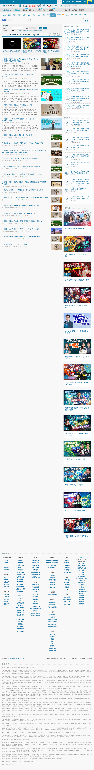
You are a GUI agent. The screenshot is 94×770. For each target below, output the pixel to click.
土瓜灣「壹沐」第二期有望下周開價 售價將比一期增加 (22, 221)
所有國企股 (20, 582)
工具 (67, 589)
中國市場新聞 (52, 567)
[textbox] (78, 5)
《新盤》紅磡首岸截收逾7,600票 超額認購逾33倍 (20, 205)
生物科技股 (20, 591)
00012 (67, 122)
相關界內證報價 (35, 577)
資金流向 (35, 599)
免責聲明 (6, 601)
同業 (35, 601)
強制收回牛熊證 (52, 626)
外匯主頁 (67, 560)
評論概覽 (52, 575)
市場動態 (52, 639)
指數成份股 (20, 579)
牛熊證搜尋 (52, 614)
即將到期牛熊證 (52, 624)
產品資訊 (6, 567)
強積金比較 (67, 602)
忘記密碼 (6, 582)
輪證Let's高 (81, 589)
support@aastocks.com (16, 658)
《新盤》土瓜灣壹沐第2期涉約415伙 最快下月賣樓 (21, 229)
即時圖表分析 (35, 565)
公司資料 (35, 611)
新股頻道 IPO (20, 612)
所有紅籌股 (20, 584)
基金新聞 (67, 584)
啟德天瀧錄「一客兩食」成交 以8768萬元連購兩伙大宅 (22, 143)
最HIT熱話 (71, 26)
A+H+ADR (20, 621)
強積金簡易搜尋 (67, 599)
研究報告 (52, 587)
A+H (20, 617)
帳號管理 (6, 579)
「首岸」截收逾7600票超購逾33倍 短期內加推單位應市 (22, 190)
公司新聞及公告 (35, 606)
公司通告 (20, 596)
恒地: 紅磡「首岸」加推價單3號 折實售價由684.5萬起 (22, 174)
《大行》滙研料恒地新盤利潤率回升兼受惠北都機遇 (21, 236)
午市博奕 (81, 572)
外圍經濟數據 (52, 650)
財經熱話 (81, 585)
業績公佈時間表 (20, 608)
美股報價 (52, 636)
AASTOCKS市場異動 (35, 608)
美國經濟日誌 (52, 648)
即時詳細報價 (35, 562)
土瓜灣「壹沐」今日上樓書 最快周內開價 (17, 135)
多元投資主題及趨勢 (81, 578)
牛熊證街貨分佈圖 (52, 619)
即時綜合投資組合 (35, 615)
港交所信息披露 (52, 565)
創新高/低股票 (20, 572)
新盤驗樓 (81, 599)
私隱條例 (6, 604)
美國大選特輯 (81, 582)
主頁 (6, 560)
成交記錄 (35, 594)
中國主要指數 (20, 565)
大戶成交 (35, 596)
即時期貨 (20, 567)
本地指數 (20, 560)
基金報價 (67, 582)
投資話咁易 (82, 580)
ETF (20, 593)
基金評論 (52, 582)
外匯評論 (52, 584)
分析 (52, 641)
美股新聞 (52, 646)
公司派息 (20, 600)
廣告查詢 (6, 599)
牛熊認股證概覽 (52, 594)
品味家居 (81, 597)
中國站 (6, 562)
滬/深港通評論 (52, 580)
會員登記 (6, 577)
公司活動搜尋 (20, 610)
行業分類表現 (20, 577)
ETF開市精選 (81, 576)
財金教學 (6, 569)
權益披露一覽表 (20, 615)
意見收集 (6, 584)
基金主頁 (67, 580)
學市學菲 (81, 574)
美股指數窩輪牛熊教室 (82, 591)
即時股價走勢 (35, 589)
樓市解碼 (81, 604)
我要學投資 (82, 593)
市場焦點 (81, 587)
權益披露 (35, 603)
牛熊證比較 (52, 617)
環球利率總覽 (20, 631)
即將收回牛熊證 (52, 622)
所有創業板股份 (20, 586)
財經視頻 (67, 208)
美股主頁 (52, 634)
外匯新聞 (67, 565)
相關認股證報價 (35, 572)
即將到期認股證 (52, 607)
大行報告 (18, 30)
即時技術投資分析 (35, 613)
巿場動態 (67, 570)
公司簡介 (6, 594)
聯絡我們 (6, 587)
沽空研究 (20, 598)
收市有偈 (81, 570)
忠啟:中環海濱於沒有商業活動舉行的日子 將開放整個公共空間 (25, 197)
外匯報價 (67, 562)
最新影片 (81, 563)
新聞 (13, 30)
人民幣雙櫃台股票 (20, 574)
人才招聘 (6, 597)
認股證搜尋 (52, 602)
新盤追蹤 (81, 601)
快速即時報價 (35, 560)
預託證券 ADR (20, 619)
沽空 (35, 592)
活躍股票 (20, 570)
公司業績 (25, 30)
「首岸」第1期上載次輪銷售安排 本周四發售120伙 (21, 158)
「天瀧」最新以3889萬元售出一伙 (15, 244)
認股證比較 (52, 604)
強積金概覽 (67, 597)
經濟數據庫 (20, 626)
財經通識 (81, 595)
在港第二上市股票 (20, 589)
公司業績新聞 (20, 603)
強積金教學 (67, 604)
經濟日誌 (20, 624)
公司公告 (32, 30)
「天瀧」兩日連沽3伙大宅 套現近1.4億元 (17, 105)
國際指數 (20, 562)
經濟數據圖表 (20, 628)
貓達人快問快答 (81, 568)
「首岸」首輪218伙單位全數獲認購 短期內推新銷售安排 (23, 166)
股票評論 (52, 577)
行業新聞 (39, 30)
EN (13, 2)
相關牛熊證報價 (35, 574)
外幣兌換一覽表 (67, 572)
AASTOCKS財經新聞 (52, 560)
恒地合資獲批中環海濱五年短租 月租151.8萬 (18, 213)
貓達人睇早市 (81, 566)
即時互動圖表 (35, 567)
